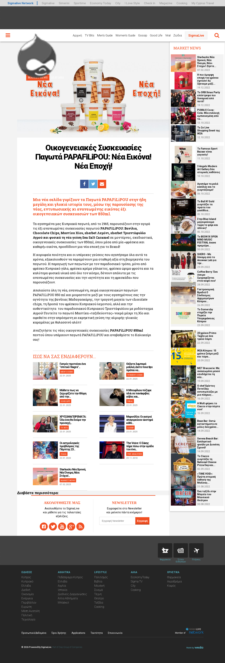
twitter (53, 526)
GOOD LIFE (65, 401)
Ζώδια (177, 35)
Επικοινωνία (115, 633)
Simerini (64, 3)
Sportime (80, 3)
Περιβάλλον (28, 602)
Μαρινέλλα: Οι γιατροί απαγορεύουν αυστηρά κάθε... (139, 420)
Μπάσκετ (63, 602)
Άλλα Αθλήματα (68, 598)
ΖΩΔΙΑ (63, 454)
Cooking (181, 3)
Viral (168, 35)
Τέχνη (98, 594)
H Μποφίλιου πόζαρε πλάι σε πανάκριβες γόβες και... (138, 393)
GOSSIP (130, 427)
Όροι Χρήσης (59, 633)
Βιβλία (98, 581)
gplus (71, 526)
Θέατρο (99, 598)
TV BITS (64, 427)
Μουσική (99, 585)
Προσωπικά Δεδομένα (33, 633)
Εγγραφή (142, 520)
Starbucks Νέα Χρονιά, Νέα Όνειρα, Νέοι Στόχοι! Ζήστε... (206, 62)
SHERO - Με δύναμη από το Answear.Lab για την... (206, 259)
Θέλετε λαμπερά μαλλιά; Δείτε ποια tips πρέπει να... (139, 367)
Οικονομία (27, 594)
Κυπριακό (27, 581)
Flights (196, 550)
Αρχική (77, 35)
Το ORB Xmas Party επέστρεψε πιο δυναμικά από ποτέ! (208, 97)
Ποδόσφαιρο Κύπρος (70, 577)
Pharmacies (165, 550)
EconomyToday (140, 577)
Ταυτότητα (97, 633)
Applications (78, 633)
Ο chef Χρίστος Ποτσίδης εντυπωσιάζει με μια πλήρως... (207, 390)
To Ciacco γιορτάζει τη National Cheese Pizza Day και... (206, 461)
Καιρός (171, 585)
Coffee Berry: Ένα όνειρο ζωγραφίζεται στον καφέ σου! (207, 276)
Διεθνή (25, 590)
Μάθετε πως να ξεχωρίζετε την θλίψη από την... (73, 393)
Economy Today (100, 3)
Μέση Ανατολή (30, 611)
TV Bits (89, 35)
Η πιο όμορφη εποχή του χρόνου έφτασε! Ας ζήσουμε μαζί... (207, 79)
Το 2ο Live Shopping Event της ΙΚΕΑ (208, 130)
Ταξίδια (98, 602)
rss (80, 526)
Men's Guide (105, 35)
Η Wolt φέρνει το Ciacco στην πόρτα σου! (208, 406)
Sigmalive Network (20, 3)
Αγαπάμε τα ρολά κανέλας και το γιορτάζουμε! (207, 186)
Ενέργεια (27, 598)
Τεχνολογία (28, 619)
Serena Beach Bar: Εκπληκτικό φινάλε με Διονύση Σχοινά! (208, 443)
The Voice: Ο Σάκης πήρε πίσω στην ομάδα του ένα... (139, 446)
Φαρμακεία (174, 577)
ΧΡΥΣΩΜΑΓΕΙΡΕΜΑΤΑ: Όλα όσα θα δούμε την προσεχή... (73, 420)
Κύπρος (26, 577)
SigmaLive (196, 35)
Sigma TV (137, 581)
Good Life (156, 35)
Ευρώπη (26, 606)
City (117, 3)
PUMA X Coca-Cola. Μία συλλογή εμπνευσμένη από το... (208, 114)
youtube (62, 526)
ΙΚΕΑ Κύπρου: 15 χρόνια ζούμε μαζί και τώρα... (208, 353)
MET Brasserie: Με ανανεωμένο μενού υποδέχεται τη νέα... (208, 373)
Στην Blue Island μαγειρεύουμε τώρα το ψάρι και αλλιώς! (207, 223)
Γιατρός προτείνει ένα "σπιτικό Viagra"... (73, 365)
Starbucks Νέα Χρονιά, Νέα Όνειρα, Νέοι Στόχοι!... (73, 472)
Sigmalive (48, 3)
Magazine (165, 3)
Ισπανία (62, 590)
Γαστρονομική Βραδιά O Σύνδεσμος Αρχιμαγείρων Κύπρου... (205, 295)
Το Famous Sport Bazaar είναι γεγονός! (207, 151)
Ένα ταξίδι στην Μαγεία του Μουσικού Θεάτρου (206, 496)
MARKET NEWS (68, 480)
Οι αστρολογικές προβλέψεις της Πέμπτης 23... (69, 446)
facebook (44, 526)
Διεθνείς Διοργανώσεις (72, 594)
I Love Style (132, 3)
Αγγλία (62, 585)
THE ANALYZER (134, 454)
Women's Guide (125, 35)
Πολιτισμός (101, 577)
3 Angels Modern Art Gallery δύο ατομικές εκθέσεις (208, 169)
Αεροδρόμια (174, 581)
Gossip (142, 35)
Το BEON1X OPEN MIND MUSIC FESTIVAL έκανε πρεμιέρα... (207, 241)
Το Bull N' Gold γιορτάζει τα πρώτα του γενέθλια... (205, 206)
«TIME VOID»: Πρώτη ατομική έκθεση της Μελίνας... (206, 478)
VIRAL (130, 401)
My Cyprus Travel (203, 3)
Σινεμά (98, 590)
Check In (149, 3)
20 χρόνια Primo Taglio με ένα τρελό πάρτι (206, 336)
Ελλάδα (26, 585)
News (180, 550)
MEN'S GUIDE (67, 371)
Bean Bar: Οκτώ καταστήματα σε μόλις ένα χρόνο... (207, 424)
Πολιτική (26, 615)
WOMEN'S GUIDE (135, 374)
